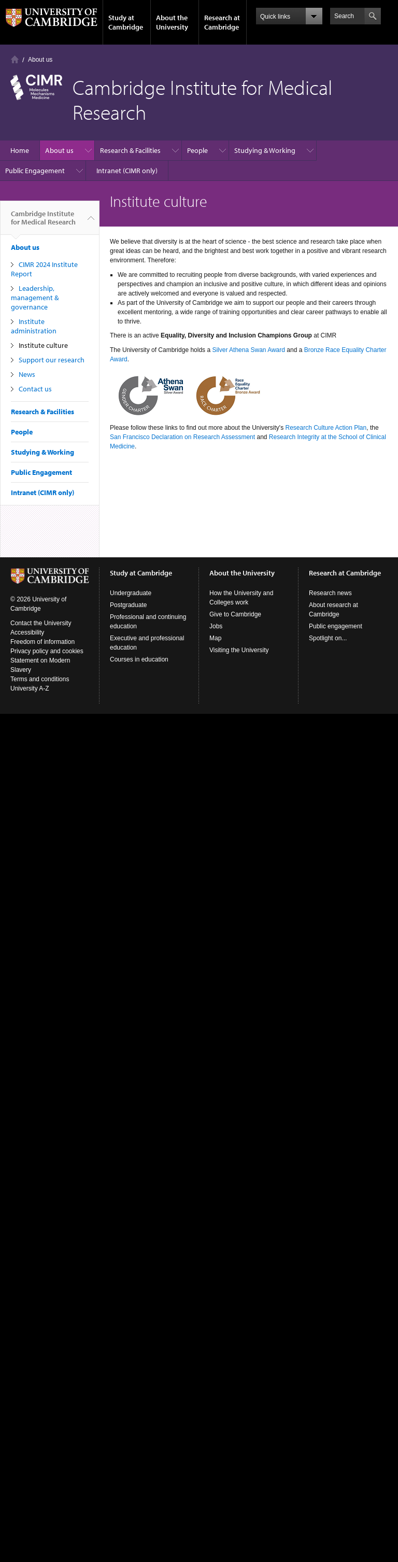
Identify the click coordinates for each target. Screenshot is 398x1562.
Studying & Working (264, 150)
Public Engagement (35, 170)
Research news (330, 593)
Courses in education (139, 659)
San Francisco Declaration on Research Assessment (182, 437)
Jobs (215, 626)
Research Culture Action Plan (325, 427)
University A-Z (29, 688)
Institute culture (43, 345)
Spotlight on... (328, 638)
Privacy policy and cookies (46, 651)
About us (40, 59)
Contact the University (40, 623)
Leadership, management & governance (35, 298)
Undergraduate (130, 593)
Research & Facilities (130, 150)
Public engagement (335, 626)
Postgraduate (128, 605)
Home (14, 59)
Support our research (51, 359)
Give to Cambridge (235, 614)
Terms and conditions (39, 679)
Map (215, 638)
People (197, 150)
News (27, 374)
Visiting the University (239, 650)
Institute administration (33, 326)
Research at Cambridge (222, 22)
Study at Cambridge (125, 22)
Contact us (35, 388)
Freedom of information (42, 641)
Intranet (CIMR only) (127, 170)
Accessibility (27, 632)
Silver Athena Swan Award (248, 350)
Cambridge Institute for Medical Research (43, 222)
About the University (172, 22)
